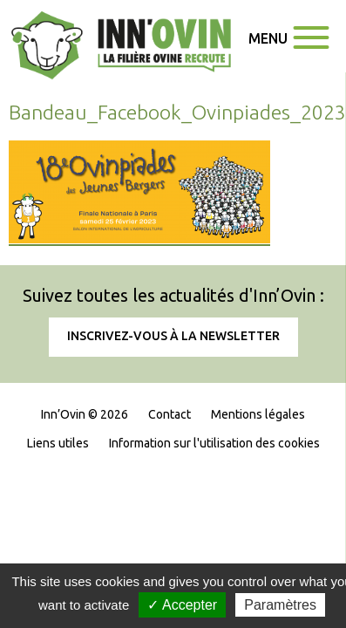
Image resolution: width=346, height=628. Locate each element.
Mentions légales (258, 414)
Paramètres (280, 604)
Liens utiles (58, 443)
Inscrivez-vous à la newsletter (173, 336)
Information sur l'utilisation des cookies (214, 443)
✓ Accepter (182, 604)
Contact (169, 414)
